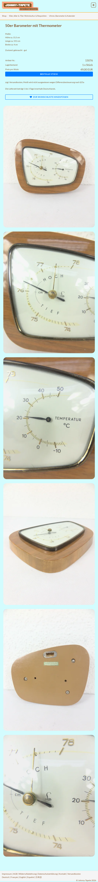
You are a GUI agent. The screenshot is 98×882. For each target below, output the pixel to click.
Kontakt (62, 874)
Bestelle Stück (49, 74)
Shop (4, 16)
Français (14, 877)
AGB (15, 874)
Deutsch (5, 877)
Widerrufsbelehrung (27, 874)
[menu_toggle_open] (93, 5)
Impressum (7, 874)
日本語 (39, 877)
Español (30, 877)
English (22, 877)
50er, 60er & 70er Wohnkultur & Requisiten (28, 16)
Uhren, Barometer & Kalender (62, 16)
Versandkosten (15, 82)
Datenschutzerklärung (47, 874)
